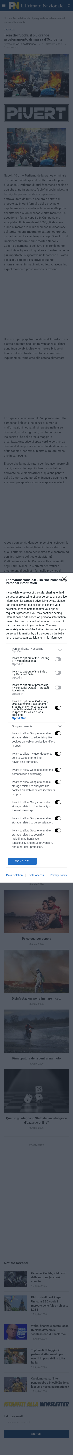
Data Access (36, 875)
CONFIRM (22, 861)
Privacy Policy (58, 875)
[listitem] (36, 650)
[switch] (58, 659)
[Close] (65, 580)
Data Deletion (14, 875)
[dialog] (36, 727)
